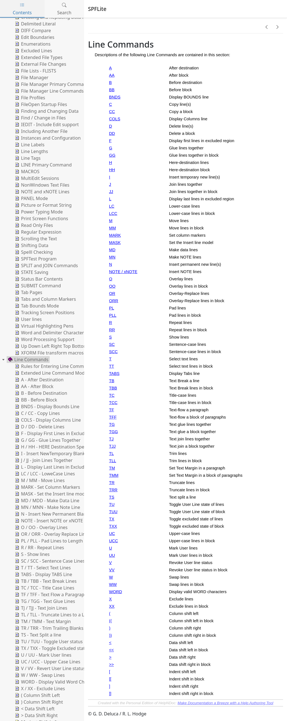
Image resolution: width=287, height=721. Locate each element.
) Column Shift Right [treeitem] (38, 702)
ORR (113, 301)
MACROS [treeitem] (27, 171)
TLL (112, 461)
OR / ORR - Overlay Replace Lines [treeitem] (52, 534)
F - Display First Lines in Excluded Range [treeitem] (59, 433)
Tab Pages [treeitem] (28, 292)
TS (111, 497)
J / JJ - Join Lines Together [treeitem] (43, 460)
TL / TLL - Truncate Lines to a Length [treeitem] (55, 614)
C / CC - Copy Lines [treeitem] (37, 413)
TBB (113, 388)
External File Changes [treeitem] (40, 64)
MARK (115, 235)
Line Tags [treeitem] (27, 158)
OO (112, 286)
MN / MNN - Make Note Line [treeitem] (47, 507)
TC (112, 395)
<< (111, 650)
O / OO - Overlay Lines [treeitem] (41, 527)
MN (112, 257)
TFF (113, 417)
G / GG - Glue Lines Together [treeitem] (47, 440)
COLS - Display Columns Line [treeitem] (47, 420)
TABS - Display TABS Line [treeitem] (43, 574)
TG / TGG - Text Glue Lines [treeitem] (44, 601)
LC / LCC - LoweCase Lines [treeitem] (44, 473)
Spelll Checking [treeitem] (33, 252)
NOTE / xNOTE (123, 271)
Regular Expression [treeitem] (37, 232)
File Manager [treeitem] (31, 77)
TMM (113, 475)
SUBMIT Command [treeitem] (37, 285)
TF (111, 410)
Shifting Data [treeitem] (31, 245)
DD (112, 133)
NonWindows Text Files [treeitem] (41, 185)
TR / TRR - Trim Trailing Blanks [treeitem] (49, 628)
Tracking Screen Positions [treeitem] (44, 312)
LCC (113, 213)
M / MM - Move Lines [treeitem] (39, 480)
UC (112, 533)
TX (111, 519)
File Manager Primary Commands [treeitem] (52, 84)
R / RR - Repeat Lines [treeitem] (39, 547)
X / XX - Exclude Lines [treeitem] (39, 688)
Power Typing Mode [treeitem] (38, 211)
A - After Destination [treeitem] (39, 379)
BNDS (115, 97)
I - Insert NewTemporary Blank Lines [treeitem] (55, 453)
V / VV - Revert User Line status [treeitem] (49, 668)
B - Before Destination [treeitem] (40, 393)
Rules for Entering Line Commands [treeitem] (54, 366)
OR (112, 293)
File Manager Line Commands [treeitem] (49, 91)
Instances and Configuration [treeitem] (47, 138)
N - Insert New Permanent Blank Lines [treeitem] (57, 514)
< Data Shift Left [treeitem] (34, 708)
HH (112, 170)
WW (113, 584)
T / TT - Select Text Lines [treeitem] (42, 567)
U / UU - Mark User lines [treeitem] (42, 655)
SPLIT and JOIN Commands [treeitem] (46, 265)
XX (112, 606)
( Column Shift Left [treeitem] (37, 695)
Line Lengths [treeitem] (31, 151)
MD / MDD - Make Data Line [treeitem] (46, 500)
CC (112, 111)
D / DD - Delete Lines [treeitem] (39, 426)
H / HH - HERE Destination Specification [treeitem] (58, 446)
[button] (266, 27)
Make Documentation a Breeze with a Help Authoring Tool (225, 703)
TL (111, 453)
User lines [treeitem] (28, 319)
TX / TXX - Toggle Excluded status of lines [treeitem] (60, 648)
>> (111, 664)
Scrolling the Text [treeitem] (35, 238)
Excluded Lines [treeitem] (33, 50)
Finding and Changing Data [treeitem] (46, 111)
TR (112, 482)
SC (112, 344)
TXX (113, 526)
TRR (113, 490)
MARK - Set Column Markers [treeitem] (47, 487)
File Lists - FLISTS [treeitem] (35, 70)
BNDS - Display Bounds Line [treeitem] (46, 406)
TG (112, 424)
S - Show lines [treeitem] (32, 554)
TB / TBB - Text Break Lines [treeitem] (45, 581)
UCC (113, 541)
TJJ (112, 446)
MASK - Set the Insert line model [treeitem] (51, 493)
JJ (111, 191)
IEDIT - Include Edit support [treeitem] (46, 124)
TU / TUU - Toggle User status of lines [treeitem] (56, 641)
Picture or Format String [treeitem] (43, 205)
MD (112, 250)
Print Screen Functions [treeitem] (41, 218)
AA (112, 75)
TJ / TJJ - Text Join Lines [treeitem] (40, 608)
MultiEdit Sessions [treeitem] (36, 178)
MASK (115, 242)
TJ (111, 439)
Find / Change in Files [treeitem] (40, 117)
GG (112, 155)
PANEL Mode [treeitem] (31, 198)
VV (112, 570)
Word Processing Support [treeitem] (44, 339)
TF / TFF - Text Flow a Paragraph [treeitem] (50, 594)
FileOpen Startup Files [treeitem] (40, 104)
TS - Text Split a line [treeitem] (37, 634)
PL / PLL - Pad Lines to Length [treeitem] (48, 540)
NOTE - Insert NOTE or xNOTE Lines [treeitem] (54, 520)
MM (112, 228)
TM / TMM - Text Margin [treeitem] (42, 621)
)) (110, 635)
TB (111, 381)
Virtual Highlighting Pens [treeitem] (43, 326)
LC (111, 206)
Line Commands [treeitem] (27, 359)
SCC (113, 351)
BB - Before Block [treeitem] (35, 399)
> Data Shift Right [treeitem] (36, 715)
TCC (113, 402)
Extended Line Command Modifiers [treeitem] (54, 373)
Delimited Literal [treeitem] (35, 23)
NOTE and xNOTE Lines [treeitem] (42, 191)
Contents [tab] (22, 9)
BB (112, 90)
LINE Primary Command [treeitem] (43, 164)
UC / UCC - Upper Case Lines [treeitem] (47, 661)
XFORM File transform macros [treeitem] (49, 352)
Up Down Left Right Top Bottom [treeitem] (51, 346)
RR (112, 330)
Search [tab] (64, 9)
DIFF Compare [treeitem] (32, 30)
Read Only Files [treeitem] (33, 225)
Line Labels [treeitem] (29, 144)
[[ (110, 679)
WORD (115, 592)
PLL (112, 315)
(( (110, 621)
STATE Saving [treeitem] (31, 272)
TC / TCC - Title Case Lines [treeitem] (44, 587)
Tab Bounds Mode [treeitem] (36, 305)
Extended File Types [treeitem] (38, 57)
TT (111, 366)
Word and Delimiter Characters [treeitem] (50, 332)
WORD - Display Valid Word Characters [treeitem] (57, 681)
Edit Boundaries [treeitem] (34, 37)
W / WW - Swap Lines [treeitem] (39, 675)
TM (112, 468)
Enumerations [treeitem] (32, 44)
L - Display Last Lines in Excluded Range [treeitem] (59, 467)
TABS (114, 373)
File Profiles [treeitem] (29, 97)
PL (111, 308)
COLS (114, 119)
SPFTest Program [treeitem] (35, 258)
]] (110, 693)
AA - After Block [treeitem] (34, 386)
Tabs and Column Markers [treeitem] (45, 299)
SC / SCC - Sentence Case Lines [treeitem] (49, 561)
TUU (113, 511)
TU (112, 504)
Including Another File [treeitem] (41, 131)
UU (112, 555)
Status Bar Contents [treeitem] (38, 279)
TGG (113, 431)
